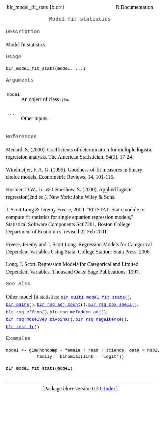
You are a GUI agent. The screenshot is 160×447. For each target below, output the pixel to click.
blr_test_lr (20, 326)
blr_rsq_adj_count (59, 304)
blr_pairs (17, 304)
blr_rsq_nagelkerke (98, 319)
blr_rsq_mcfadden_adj (75, 312)
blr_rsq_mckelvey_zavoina (36, 319)
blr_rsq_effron (24, 312)
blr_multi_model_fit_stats (93, 297)
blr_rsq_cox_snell (110, 304)
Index (110, 388)
